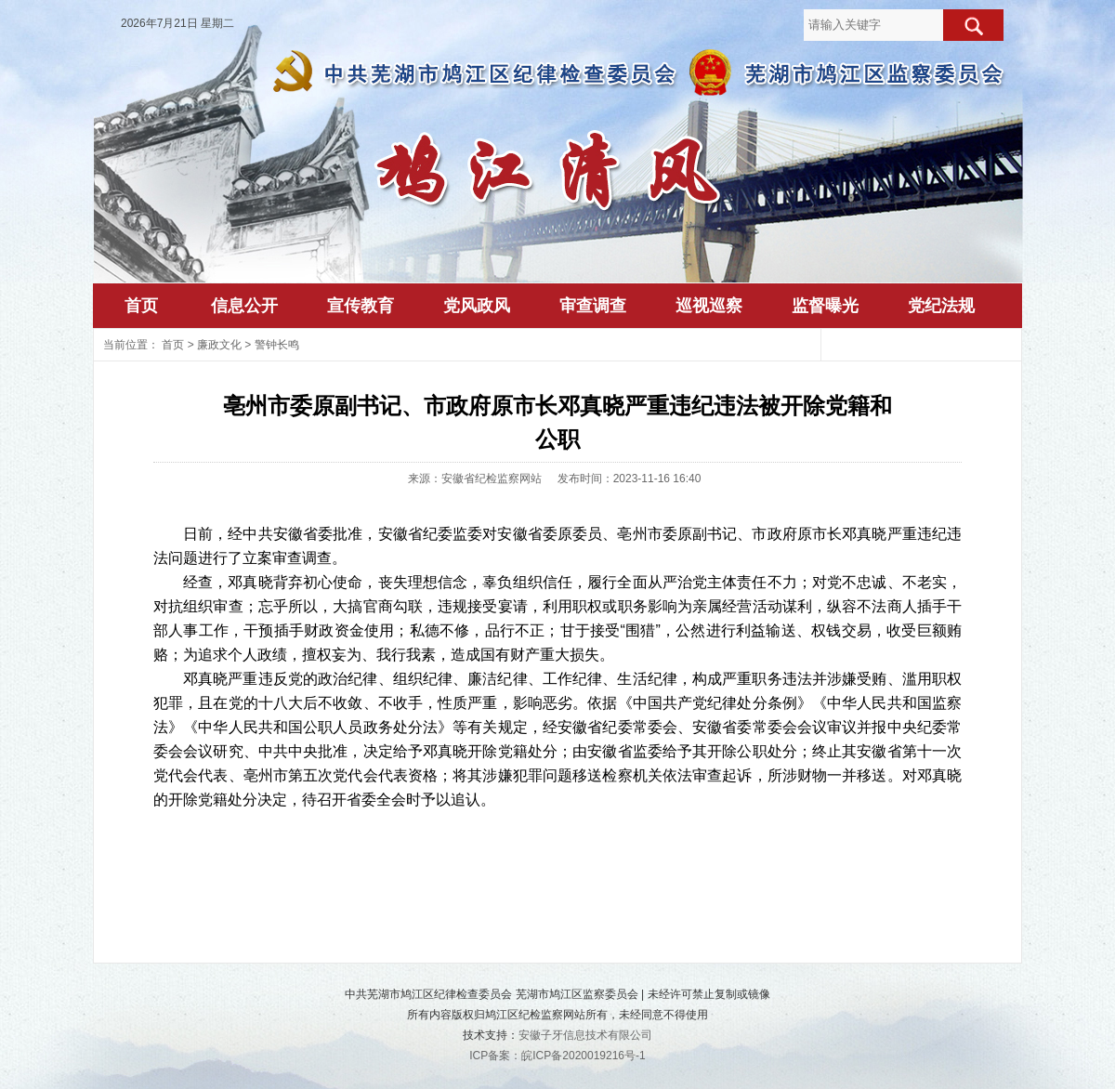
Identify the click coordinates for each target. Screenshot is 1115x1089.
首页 (141, 305)
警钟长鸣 (277, 344)
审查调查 (592, 305)
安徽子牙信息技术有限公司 (585, 1035)
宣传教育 (360, 305)
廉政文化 (219, 344)
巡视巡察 (709, 305)
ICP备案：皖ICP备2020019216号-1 (557, 1055)
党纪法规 (941, 305)
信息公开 (244, 305)
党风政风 (476, 305)
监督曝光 (825, 305)
